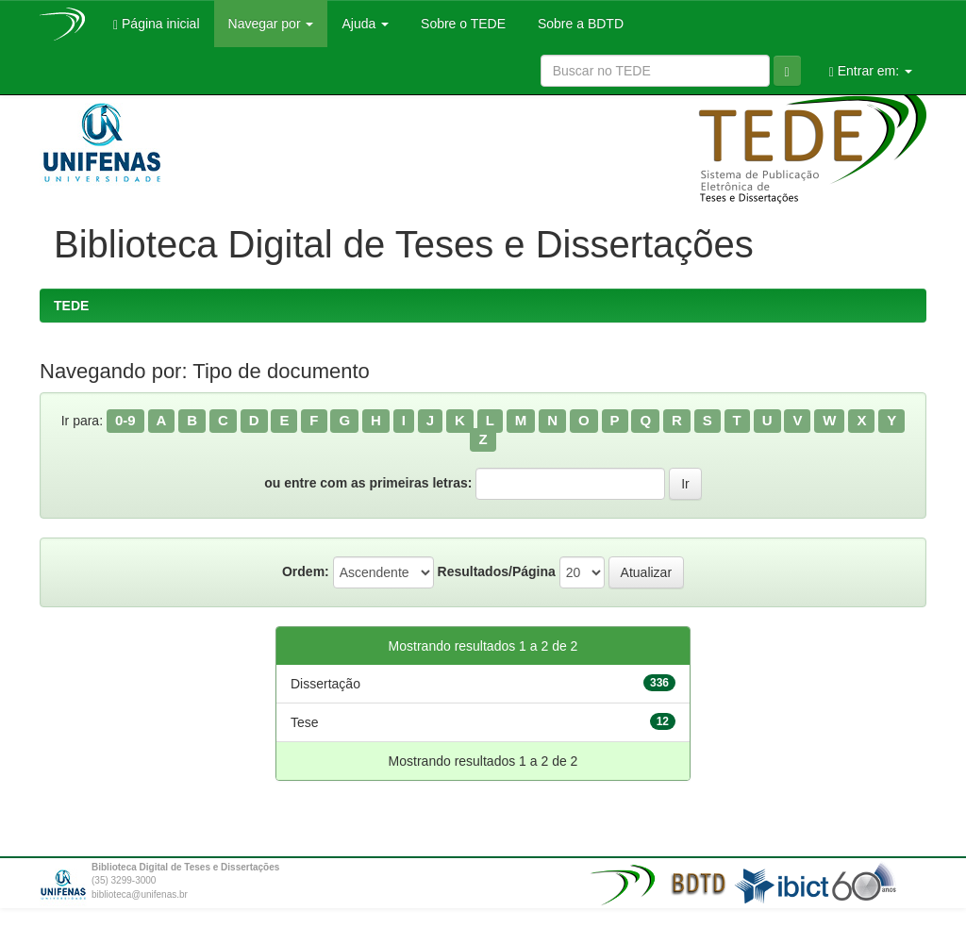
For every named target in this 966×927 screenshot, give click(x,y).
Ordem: (305, 571)
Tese (305, 722)
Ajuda (365, 23)
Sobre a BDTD (579, 23)
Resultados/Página (497, 571)
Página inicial (156, 24)
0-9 (125, 420)
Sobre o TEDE (461, 23)
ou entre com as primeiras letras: (368, 482)
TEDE (71, 305)
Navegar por (271, 23)
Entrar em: (870, 71)
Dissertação (325, 683)
